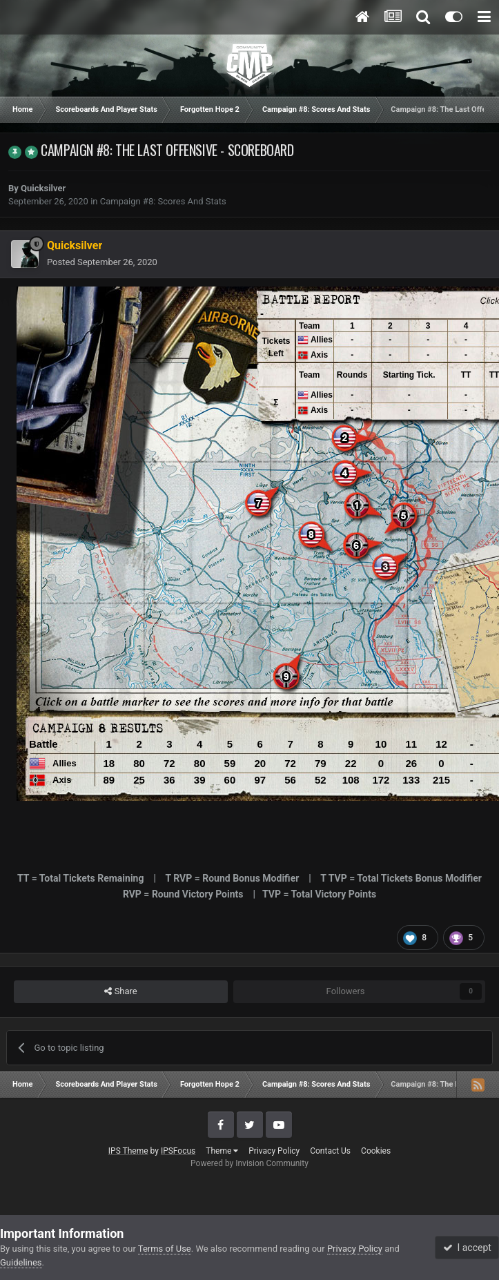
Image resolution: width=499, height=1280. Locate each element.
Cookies (376, 1151)
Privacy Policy (274, 1151)
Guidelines (21, 1262)
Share (120, 991)
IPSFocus (178, 1151)
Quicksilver (43, 188)
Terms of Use (164, 1248)
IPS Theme (128, 1151)
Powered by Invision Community (249, 1163)
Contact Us (330, 1151)
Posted (102, 262)
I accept (467, 1247)
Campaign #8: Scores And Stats (163, 201)
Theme (222, 1151)
